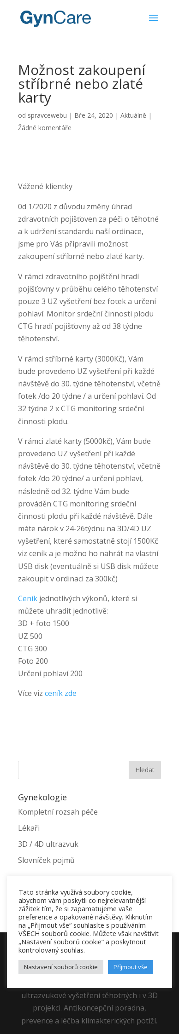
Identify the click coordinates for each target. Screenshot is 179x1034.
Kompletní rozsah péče (58, 812)
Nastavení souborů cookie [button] (61, 967)
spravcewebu (47, 115)
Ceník (27, 598)
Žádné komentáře (45, 127)
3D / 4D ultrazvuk (48, 844)
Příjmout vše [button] (130, 967)
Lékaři (29, 828)
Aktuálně (133, 115)
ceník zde (61, 693)
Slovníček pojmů (46, 860)
